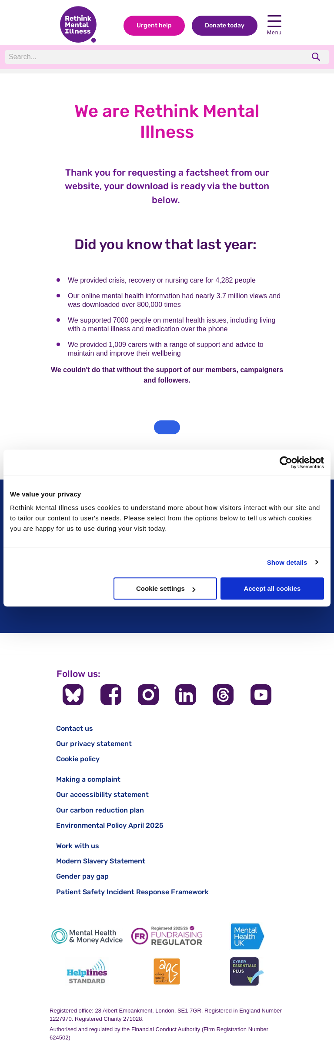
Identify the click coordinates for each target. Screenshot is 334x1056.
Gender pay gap (82, 876)
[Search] (124, 57)
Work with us (77, 846)
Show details (287, 562)
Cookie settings (165, 588)
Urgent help (154, 25)
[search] (317, 56)
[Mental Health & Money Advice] (87, 936)
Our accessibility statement (102, 794)
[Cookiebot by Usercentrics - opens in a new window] (286, 462)
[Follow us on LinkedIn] (186, 695)
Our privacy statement (94, 744)
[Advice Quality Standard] (167, 971)
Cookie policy (78, 759)
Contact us (74, 728)
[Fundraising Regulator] (167, 936)
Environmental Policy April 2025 (110, 825)
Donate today (224, 25)
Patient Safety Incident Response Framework (132, 892)
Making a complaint (88, 779)
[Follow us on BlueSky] (73, 695)
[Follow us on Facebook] (111, 695)
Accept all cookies (272, 588)
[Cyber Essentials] (247, 971)
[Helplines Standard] (87, 971)
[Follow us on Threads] (223, 695)
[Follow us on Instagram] (148, 695)
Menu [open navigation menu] (274, 25)
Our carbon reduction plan (100, 810)
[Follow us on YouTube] (261, 695)
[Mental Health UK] (247, 936)
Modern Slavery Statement (100, 861)
